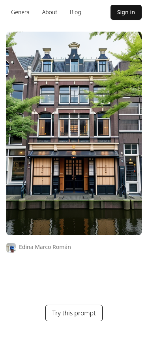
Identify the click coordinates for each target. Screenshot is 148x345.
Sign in (126, 12)
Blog (75, 12)
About (49, 12)
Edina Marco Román (45, 247)
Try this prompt (74, 313)
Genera (20, 12)
